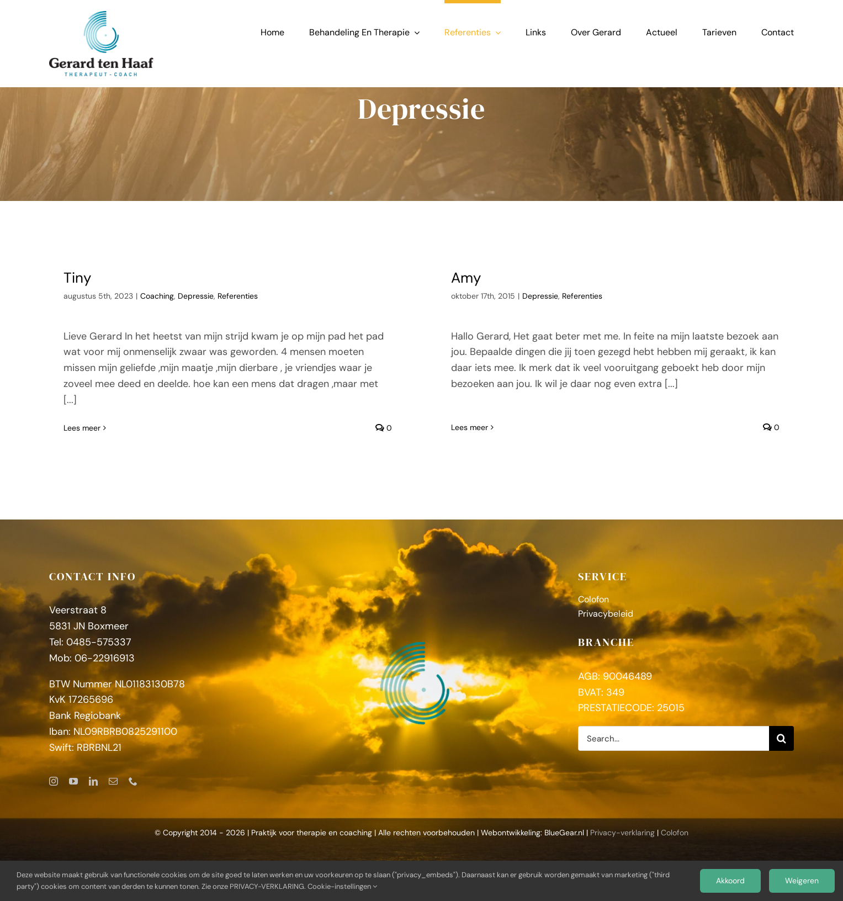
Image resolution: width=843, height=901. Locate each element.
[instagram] (53, 789)
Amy (459, 277)
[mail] (113, 789)
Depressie (196, 296)
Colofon (674, 840)
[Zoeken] (781, 746)
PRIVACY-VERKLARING (267, 886)
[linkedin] (93, 789)
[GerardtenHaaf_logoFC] (101, 16)
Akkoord (730, 881)
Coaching (157, 296)
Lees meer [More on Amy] (462, 412)
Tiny (77, 277)
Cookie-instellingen (342, 886)
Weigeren (802, 881)
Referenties (238, 296)
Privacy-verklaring (622, 840)
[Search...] (673, 746)
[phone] (133, 789)
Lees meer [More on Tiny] (81, 428)
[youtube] (73, 789)
